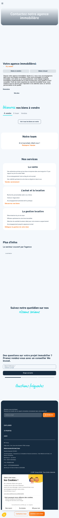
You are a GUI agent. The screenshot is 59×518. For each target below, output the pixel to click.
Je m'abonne (49, 415)
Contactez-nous (21, 514)
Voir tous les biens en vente (29, 122)
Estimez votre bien (37, 514)
